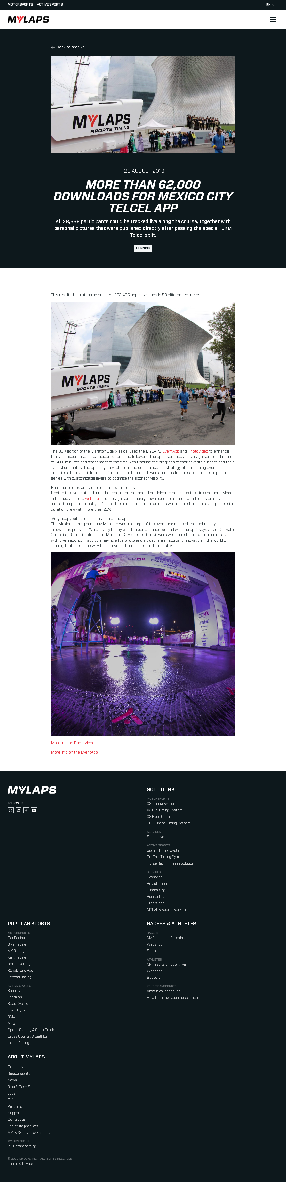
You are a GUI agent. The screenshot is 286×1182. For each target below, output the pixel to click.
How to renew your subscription (172, 998)
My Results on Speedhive (167, 938)
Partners (15, 1106)
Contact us (17, 1119)
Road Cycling (18, 1004)
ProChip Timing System (166, 857)
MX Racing (16, 951)
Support (153, 951)
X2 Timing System (161, 804)
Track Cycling (18, 1010)
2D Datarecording (22, 1146)
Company (15, 1067)
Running (143, 248)
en (270, 5)
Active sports (50, 4)
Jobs (12, 1093)
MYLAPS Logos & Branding (29, 1133)
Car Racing (16, 938)
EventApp (170, 451)
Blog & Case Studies (24, 1087)
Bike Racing (17, 944)
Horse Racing (18, 1043)
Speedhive (155, 837)
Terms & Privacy (20, 1164)
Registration (157, 883)
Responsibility (19, 1073)
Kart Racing (17, 957)
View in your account (163, 991)
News (12, 1080)
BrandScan (155, 903)
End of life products (23, 1126)
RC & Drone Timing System (168, 823)
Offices (13, 1100)
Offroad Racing (19, 977)
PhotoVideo (198, 451)
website (92, 499)
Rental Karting (19, 964)
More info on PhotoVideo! (73, 743)
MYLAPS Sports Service (166, 910)
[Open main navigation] (273, 19)
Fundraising (156, 890)
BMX (11, 1017)
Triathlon (15, 997)
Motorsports (20, 4)
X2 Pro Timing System (165, 810)
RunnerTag (155, 897)
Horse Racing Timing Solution (170, 863)
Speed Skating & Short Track (31, 1030)
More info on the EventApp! (75, 752)
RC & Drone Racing (23, 970)
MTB (11, 1023)
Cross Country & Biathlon (28, 1036)
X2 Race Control (160, 817)
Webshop (155, 944)
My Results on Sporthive (166, 964)
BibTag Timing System (165, 850)
